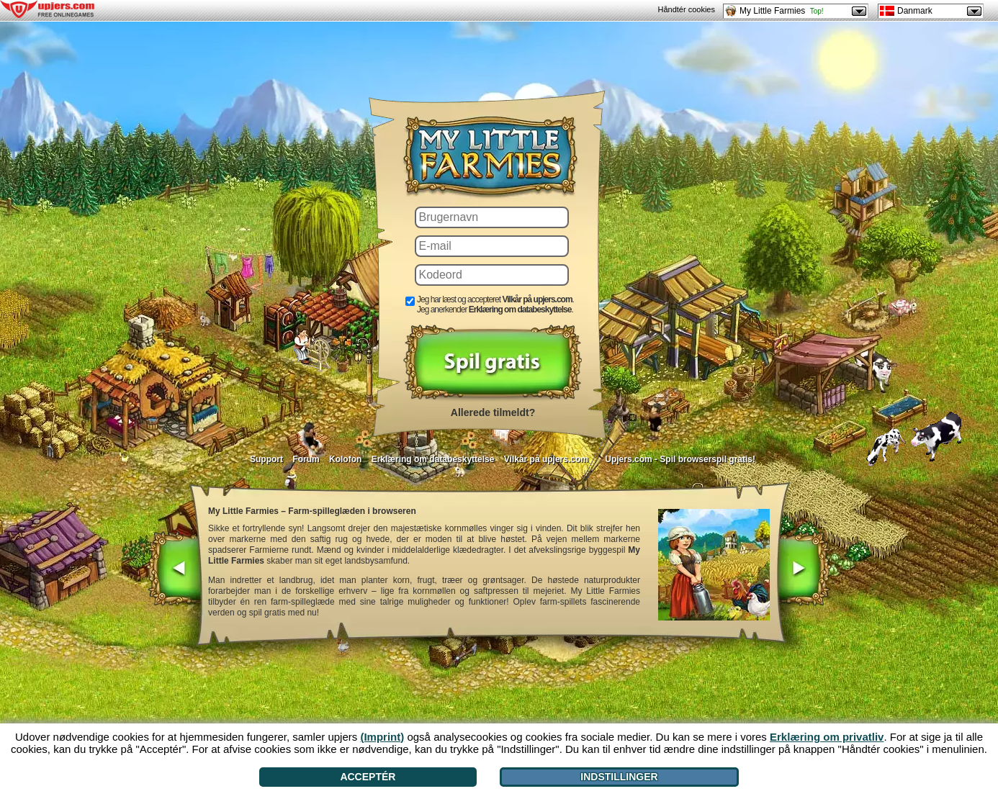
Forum (305, 459)
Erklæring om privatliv (827, 737)
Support (266, 459)
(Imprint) (382, 737)
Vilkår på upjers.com (546, 459)
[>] (803, 570)
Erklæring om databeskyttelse (433, 459)
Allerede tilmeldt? (493, 412)
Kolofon (345, 459)
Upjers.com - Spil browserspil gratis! (680, 459)
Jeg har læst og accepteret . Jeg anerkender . (495, 304)
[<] (174, 570)
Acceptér (367, 776)
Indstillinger (618, 776)
